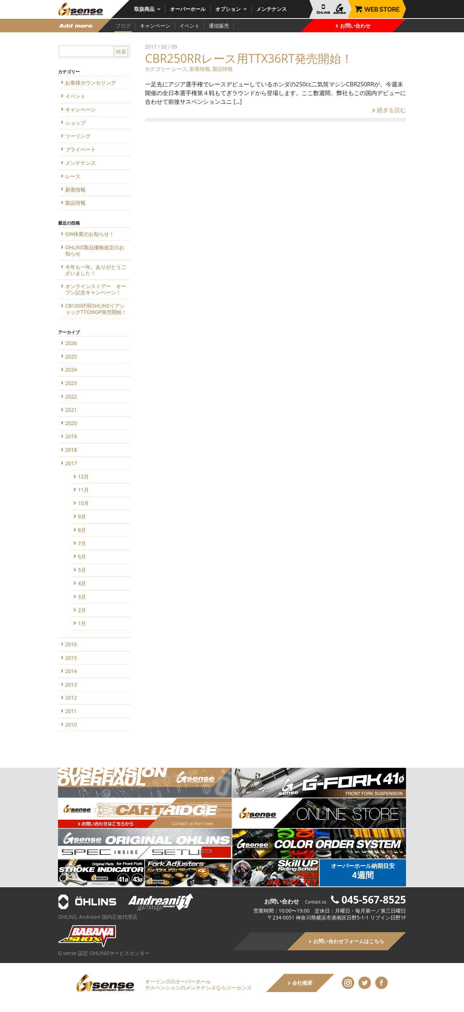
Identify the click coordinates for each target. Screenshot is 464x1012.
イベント (189, 25)
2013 (71, 684)
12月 (83, 476)
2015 (71, 657)
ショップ (75, 122)
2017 (71, 463)
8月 (82, 530)
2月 (82, 610)
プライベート (80, 149)
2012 (71, 697)
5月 (82, 569)
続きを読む (389, 110)
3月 (82, 596)
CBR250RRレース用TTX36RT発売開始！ (249, 58)
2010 (71, 724)
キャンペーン (155, 25)
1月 (82, 623)
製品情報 (222, 68)
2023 (71, 383)
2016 (71, 644)
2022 (71, 396)
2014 (71, 671)
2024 (71, 369)
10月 (83, 503)
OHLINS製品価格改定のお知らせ (94, 250)
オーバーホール (188, 8)
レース (179, 68)
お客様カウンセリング (90, 82)
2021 (71, 409)
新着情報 (200, 68)
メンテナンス (271, 8)
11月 (83, 489)
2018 (71, 449)
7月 (82, 543)
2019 (71, 436)
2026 (71, 343)
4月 (82, 583)
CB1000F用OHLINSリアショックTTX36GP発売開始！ (96, 308)
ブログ (123, 25)
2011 (71, 711)
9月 (82, 516)
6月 (82, 556)
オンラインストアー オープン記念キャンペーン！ (95, 289)
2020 (71, 422)
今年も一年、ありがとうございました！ (95, 269)
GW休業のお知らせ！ (89, 233)
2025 (71, 356)
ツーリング (78, 135)
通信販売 (219, 25)
